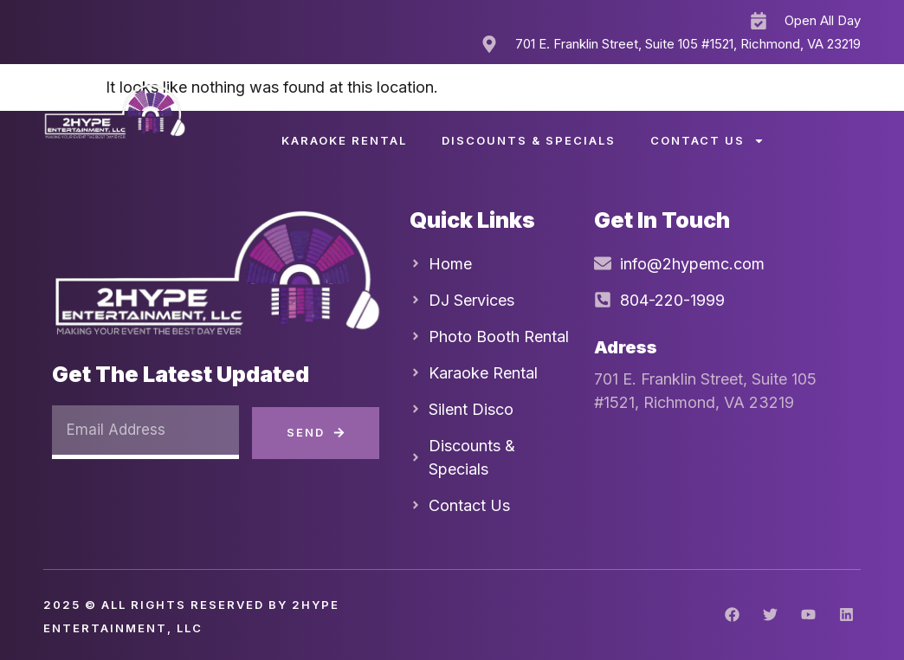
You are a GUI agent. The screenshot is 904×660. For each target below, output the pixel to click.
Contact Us (707, 140)
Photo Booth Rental (729, 100)
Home (254, 100)
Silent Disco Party (534, 100)
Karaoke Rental (344, 140)
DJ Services (366, 101)
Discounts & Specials (529, 140)
